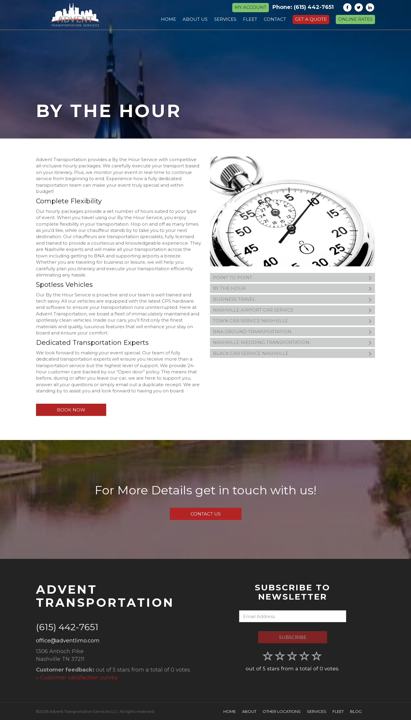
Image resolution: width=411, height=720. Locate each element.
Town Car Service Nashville (292, 321)
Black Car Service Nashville (292, 353)
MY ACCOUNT (250, 7)
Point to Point (292, 278)
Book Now (71, 410)
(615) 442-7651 (314, 7)
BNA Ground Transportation (292, 332)
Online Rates (355, 19)
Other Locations (282, 711)
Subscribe (292, 637)
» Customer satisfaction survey (77, 677)
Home (229, 711)
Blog (356, 711)
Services (316, 711)
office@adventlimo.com (68, 640)
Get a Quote (311, 19)
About (249, 711)
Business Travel (292, 299)
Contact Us (206, 514)
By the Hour (292, 288)
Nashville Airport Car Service (292, 310)
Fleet (338, 711)
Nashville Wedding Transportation (292, 342)
